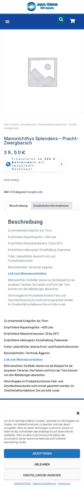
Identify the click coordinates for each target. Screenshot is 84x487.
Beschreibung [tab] (18, 205)
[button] (78, 421)
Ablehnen (42, 472)
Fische (15, 124)
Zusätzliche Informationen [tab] (50, 205)
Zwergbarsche (29, 124)
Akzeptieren (42, 461)
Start (6, 124)
